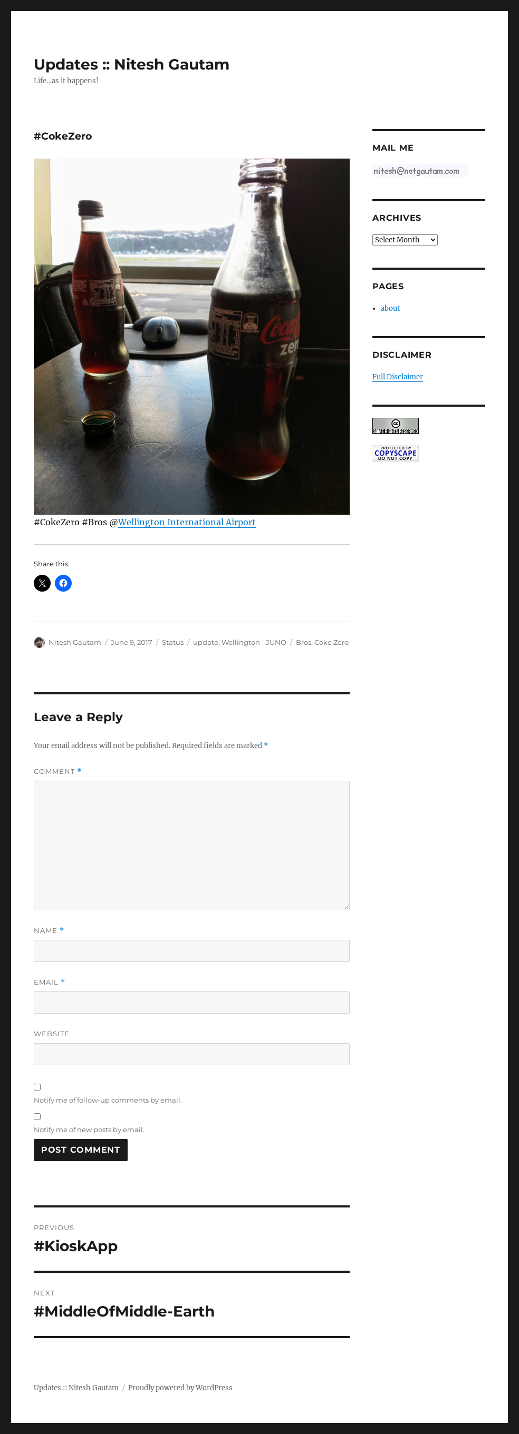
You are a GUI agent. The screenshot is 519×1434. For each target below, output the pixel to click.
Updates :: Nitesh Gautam (131, 64)
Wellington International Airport (187, 522)
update (205, 642)
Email (49, 982)
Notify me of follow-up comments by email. (108, 1100)
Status (173, 642)
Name (49, 930)
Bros (303, 642)
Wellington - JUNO (254, 642)
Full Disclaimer (397, 376)
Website (52, 1033)
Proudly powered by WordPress (180, 1387)
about (390, 308)
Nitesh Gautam (75, 642)
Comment (58, 771)
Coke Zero (331, 642)
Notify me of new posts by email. (89, 1129)
